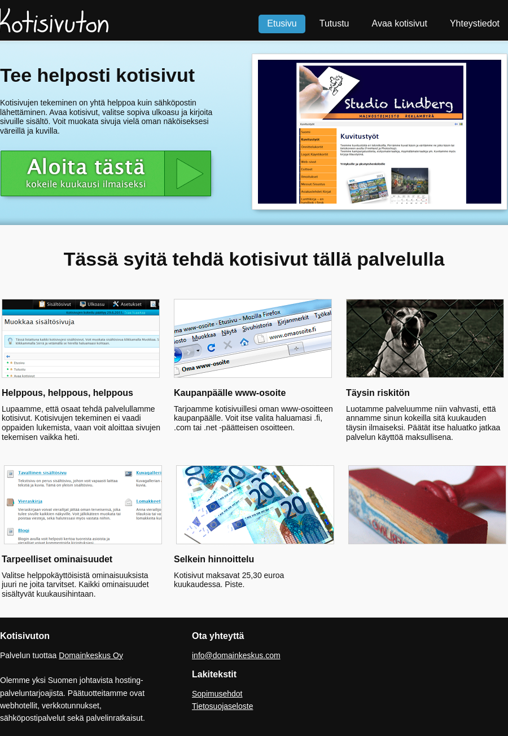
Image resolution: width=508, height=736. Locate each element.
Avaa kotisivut (399, 23)
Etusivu (281, 23)
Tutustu (334, 23)
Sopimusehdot (217, 693)
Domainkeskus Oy (91, 655)
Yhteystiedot (475, 23)
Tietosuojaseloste (222, 706)
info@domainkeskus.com (236, 655)
